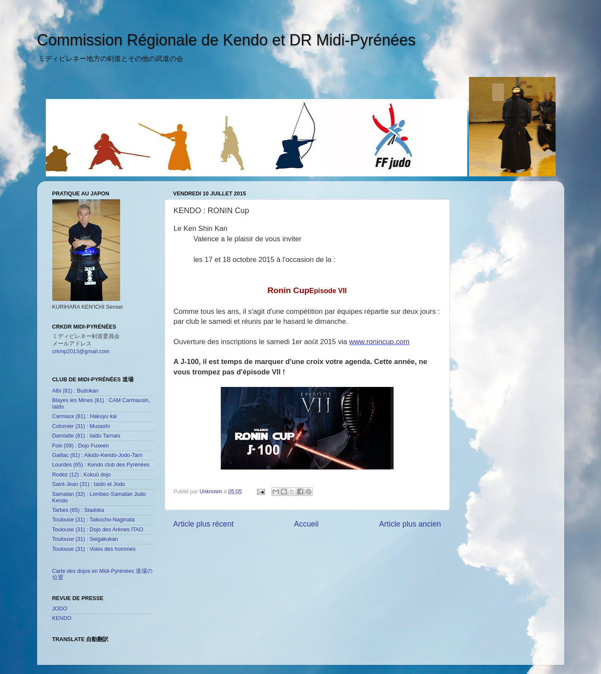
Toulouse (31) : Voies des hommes (94, 549)
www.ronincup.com (379, 342)
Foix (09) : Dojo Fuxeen (80, 446)
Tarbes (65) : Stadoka (78, 510)
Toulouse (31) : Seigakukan (85, 539)
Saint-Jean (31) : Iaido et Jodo (88, 484)
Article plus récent (203, 524)
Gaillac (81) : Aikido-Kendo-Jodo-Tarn (97, 455)
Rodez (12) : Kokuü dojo (81, 475)
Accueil (306, 524)
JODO (59, 609)
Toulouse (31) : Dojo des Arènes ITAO (97, 530)
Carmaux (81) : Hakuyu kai (84, 416)
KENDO (62, 618)
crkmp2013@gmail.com (80, 351)
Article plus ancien (410, 524)
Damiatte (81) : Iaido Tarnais (86, 436)
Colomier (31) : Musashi (81, 426)
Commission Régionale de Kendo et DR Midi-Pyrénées (226, 40)
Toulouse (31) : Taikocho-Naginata (93, 520)
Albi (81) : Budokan (75, 391)
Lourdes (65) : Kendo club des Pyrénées (100, 465)
